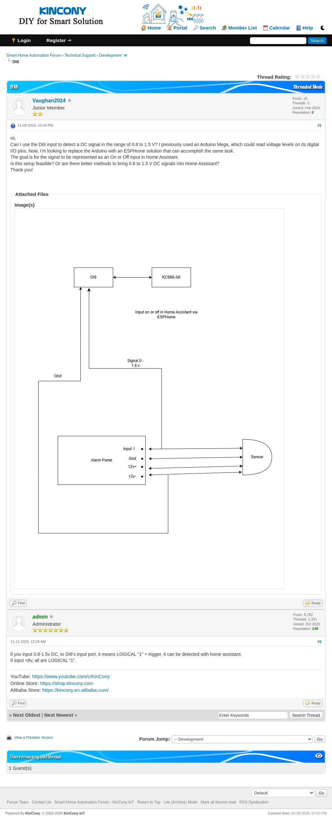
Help (307, 27)
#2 (320, 641)
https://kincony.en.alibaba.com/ (75, 690)
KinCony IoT (74, 813)
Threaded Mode (307, 87)
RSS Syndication (253, 802)
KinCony (33, 813)
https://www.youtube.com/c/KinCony (71, 676)
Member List (242, 27)
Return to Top (148, 802)
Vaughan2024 (48, 100)
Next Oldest (26, 715)
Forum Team (18, 802)
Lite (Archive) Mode (180, 802)
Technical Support (80, 55)
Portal (180, 27)
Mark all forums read (218, 802)
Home (154, 27)
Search (208, 27)
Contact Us (41, 802)
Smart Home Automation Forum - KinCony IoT (94, 802)
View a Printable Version (33, 737)
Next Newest (58, 715)
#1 (320, 125)
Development (110, 55)
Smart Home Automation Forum (33, 55)
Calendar (279, 27)
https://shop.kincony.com (66, 683)
